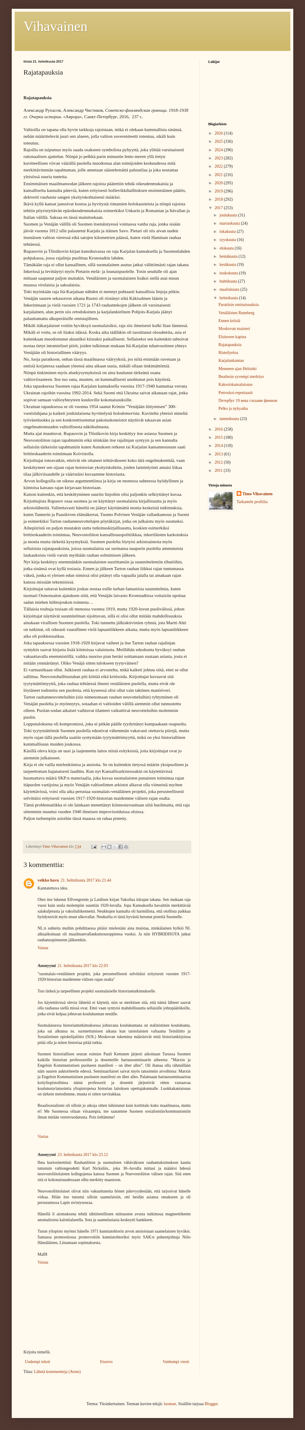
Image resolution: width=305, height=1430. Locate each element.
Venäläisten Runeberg (236, 313)
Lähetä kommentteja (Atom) (57, 1371)
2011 (219, 470)
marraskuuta (230, 223)
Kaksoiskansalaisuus (235, 384)
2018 (219, 199)
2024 (219, 150)
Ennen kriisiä (229, 321)
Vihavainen (55, 26)
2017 (219, 208)
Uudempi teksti (37, 1362)
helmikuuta (229, 298)
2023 (219, 158)
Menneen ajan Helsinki (237, 368)
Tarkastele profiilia (252, 502)
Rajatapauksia (230, 345)
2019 (219, 191)
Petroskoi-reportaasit (235, 392)
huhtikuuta (228, 281)
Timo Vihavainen (258, 494)
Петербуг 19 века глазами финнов (247, 400)
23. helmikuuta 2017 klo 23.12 (82, 1154)
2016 (219, 429)
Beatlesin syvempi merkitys (241, 376)
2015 (219, 437)
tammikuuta (229, 419)
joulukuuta (228, 215)
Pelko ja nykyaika (233, 408)
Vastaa (43, 948)
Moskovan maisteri (234, 328)
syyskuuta (228, 240)
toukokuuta (229, 273)
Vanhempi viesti (175, 1362)
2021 (219, 175)
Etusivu (106, 1362)
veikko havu (48, 880)
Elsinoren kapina (232, 337)
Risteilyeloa (228, 352)
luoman (170, 1404)
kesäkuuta (228, 264)
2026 (219, 133)
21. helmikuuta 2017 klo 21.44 (86, 880)
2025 (219, 141)
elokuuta (227, 248)
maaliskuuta (229, 289)
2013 (219, 454)
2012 (219, 462)
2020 (219, 183)
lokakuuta (228, 231)
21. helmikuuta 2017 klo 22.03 (82, 965)
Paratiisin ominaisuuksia (238, 304)
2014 (219, 445)
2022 (219, 166)
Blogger (211, 1404)
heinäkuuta (228, 256)
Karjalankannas (231, 360)
